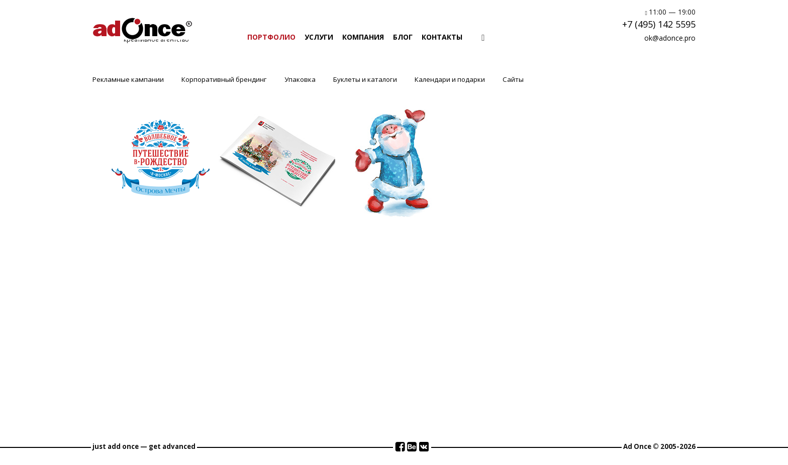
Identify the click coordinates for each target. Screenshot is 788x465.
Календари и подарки (450, 79)
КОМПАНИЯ (363, 37)
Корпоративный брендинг (224, 79)
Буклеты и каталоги (365, 79)
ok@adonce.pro (670, 38)
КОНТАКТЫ (442, 37)
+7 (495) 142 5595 (659, 24)
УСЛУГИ (319, 37)
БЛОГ (403, 37)
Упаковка (300, 79)
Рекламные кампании (128, 79)
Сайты (513, 79)
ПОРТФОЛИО (271, 37)
